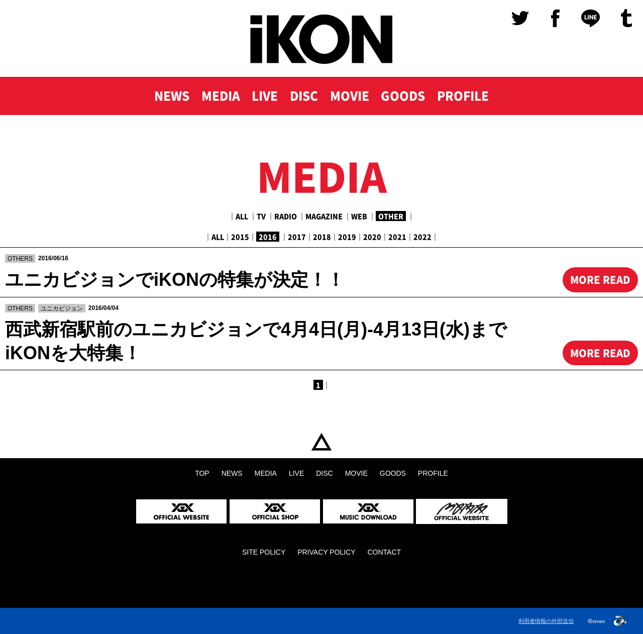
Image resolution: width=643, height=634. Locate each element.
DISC (303, 96)
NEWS (170, 96)
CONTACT (384, 552)
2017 (297, 237)
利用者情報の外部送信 (546, 621)
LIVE (264, 96)
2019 (347, 237)
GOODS (403, 96)
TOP (321, 442)
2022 (422, 237)
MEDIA (219, 96)
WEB (359, 216)
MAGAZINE (324, 216)
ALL (242, 216)
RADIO (285, 216)
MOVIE (349, 96)
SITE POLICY (263, 552)
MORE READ (600, 279)
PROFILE (464, 96)
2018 (322, 237)
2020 (372, 237)
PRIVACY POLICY (326, 552)
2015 (240, 237)
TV (261, 216)
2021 (397, 237)
